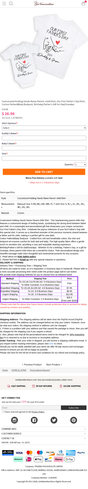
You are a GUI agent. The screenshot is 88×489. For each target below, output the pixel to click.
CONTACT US (8, 438)
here (13, 352)
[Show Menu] (4, 3)
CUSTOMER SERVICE (11, 433)
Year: (5, 153)
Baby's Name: (9, 143)
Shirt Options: (10, 123)
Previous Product (32, 364)
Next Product (54, 364)
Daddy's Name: (10, 133)
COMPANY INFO (9, 428)
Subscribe (74, 407)
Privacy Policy (38, 411)
